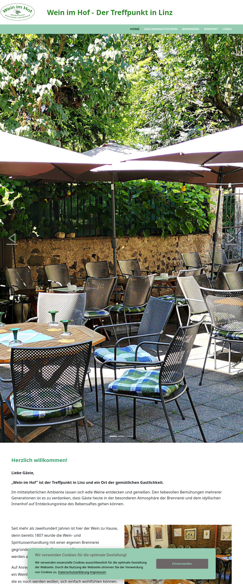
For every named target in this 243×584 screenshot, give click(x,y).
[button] (12, 238)
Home (134, 29)
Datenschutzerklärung (73, 572)
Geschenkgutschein (161, 29)
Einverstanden (182, 563)
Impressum (98, 572)
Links (227, 29)
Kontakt (211, 29)
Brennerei (190, 29)
